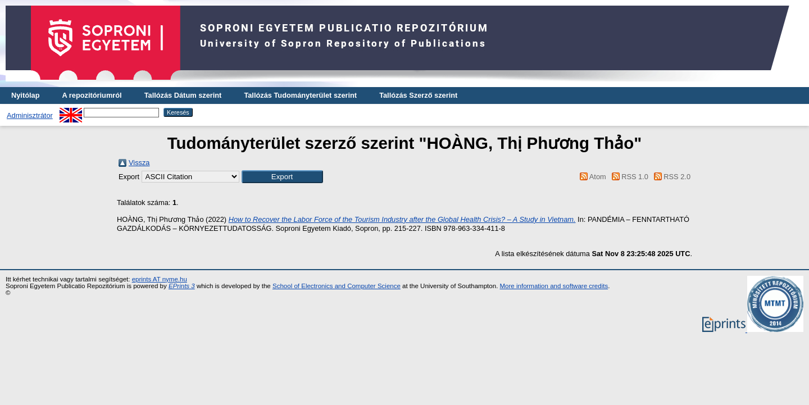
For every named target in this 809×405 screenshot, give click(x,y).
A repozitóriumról (91, 95)
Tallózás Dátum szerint (183, 95)
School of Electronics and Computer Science (336, 286)
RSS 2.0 (670, 176)
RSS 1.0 (628, 176)
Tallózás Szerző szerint (418, 95)
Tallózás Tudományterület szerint (300, 95)
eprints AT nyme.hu (159, 279)
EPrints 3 (182, 286)
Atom (591, 176)
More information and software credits (554, 286)
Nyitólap (25, 95)
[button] (282, 176)
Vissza (139, 162)
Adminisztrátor (30, 115)
